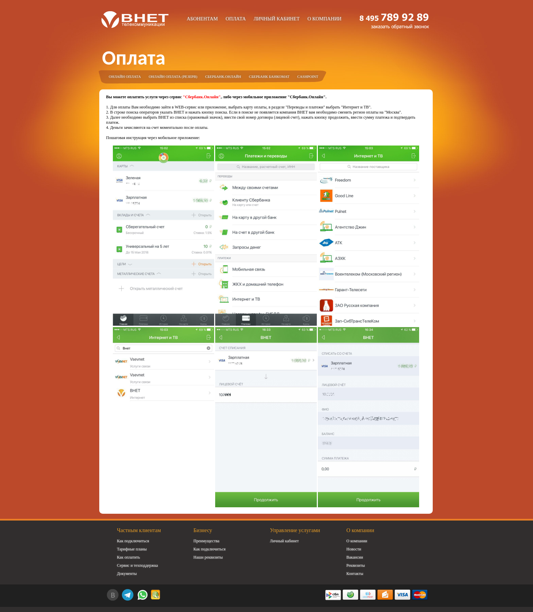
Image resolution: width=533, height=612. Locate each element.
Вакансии (354, 557)
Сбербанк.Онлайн (223, 76)
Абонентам (202, 18)
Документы (127, 573)
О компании (324, 18)
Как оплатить (128, 557)
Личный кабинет (277, 18)
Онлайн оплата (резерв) (173, 76)
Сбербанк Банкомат (269, 76)
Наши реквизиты (208, 557)
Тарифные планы (132, 549)
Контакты (354, 573)
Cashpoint (308, 76)
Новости (353, 549)
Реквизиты (355, 565)
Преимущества (206, 541)
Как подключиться (133, 541)
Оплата (236, 18)
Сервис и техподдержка (137, 565)
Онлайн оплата (125, 76)
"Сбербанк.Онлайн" (202, 97)
